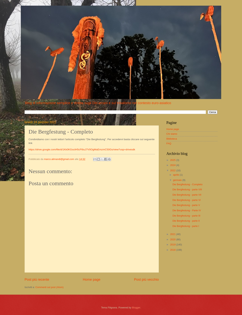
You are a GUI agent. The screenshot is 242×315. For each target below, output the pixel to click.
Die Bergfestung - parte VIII (187, 189)
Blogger (136, 307)
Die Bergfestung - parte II (186, 220)
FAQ (168, 143)
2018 (173, 249)
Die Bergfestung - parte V (186, 205)
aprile (176, 174)
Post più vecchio (146, 279)
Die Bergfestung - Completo (187, 184)
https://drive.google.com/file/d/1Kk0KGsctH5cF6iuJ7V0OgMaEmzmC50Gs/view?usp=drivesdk (82, 149)
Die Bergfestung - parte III (186, 215)
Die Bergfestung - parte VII (186, 194)
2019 (173, 244)
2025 (173, 160)
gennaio (177, 180)
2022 (173, 170)
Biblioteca (171, 138)
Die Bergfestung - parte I (185, 226)
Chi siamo (171, 133)
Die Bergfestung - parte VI (186, 200)
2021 (173, 234)
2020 (173, 239)
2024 (173, 165)
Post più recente (37, 279)
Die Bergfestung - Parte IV (186, 210)
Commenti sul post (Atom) (49, 287)
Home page (91, 279)
